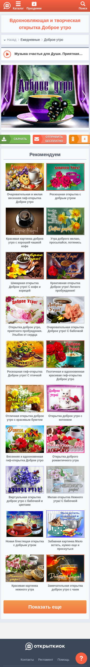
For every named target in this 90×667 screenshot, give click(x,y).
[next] (84, 96)
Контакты (27, 659)
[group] (45, 54)
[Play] (7, 54)
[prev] (5, 96)
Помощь (63, 659)
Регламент (45, 659)
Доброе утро (53, 40)
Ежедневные (30, 40)
